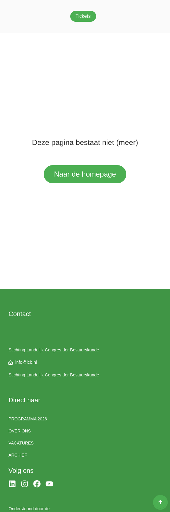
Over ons (19, 431)
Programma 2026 (27, 418)
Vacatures (21, 443)
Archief (17, 455)
